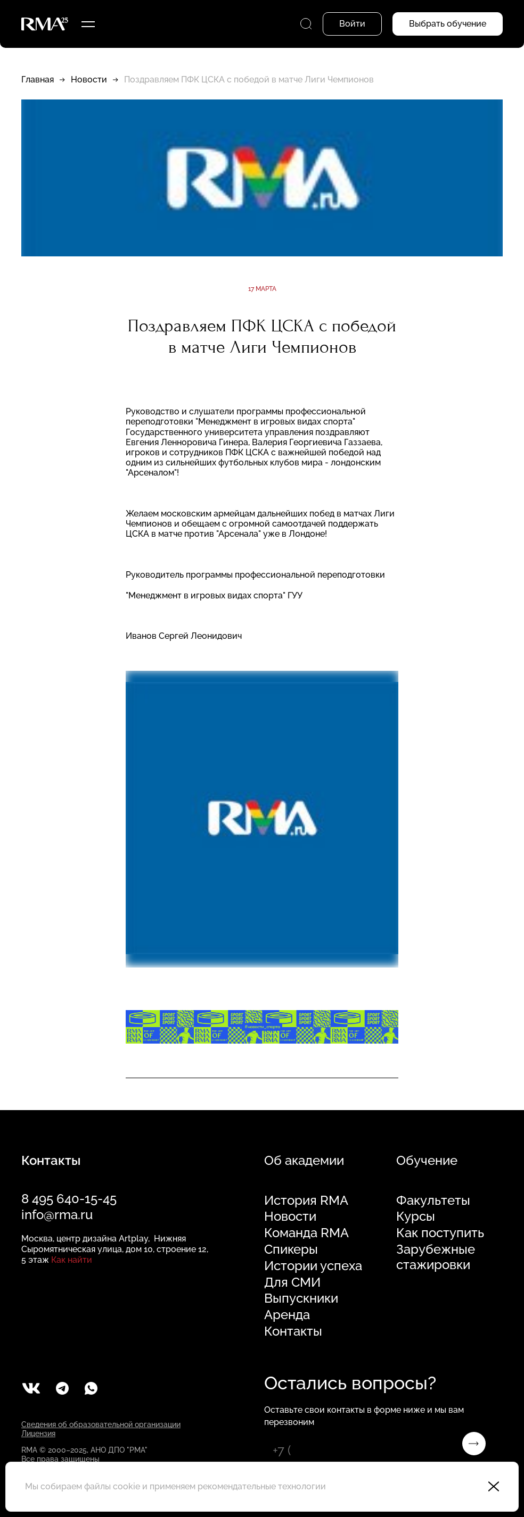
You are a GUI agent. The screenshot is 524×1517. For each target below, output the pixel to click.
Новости (89, 79)
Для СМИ (292, 1282)
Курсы (415, 1216)
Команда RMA (306, 1233)
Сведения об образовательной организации (101, 1424)
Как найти (71, 1260)
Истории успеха (313, 1265)
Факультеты (433, 1200)
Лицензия (38, 1433)
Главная (37, 79)
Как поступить (440, 1233)
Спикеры (291, 1249)
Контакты (293, 1331)
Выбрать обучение (447, 24)
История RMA (306, 1200)
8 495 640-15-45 (69, 1198)
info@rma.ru (57, 1214)
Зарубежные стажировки (435, 1257)
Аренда (287, 1314)
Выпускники (301, 1298)
